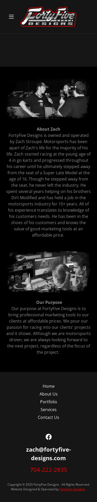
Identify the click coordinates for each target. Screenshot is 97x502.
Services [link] (49, 409)
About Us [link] (49, 394)
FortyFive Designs (72, 489)
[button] (12, 16)
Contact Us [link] (48, 417)
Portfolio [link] (48, 402)
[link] (48, 16)
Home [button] (49, 386)
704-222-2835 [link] (48, 469)
